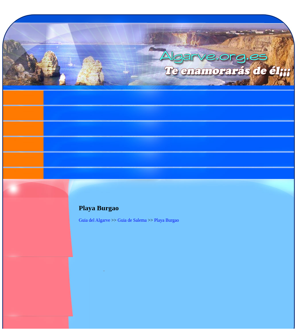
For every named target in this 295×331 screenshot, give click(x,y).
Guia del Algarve (94, 220)
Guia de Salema (132, 220)
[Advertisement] (148, 134)
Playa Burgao (166, 220)
